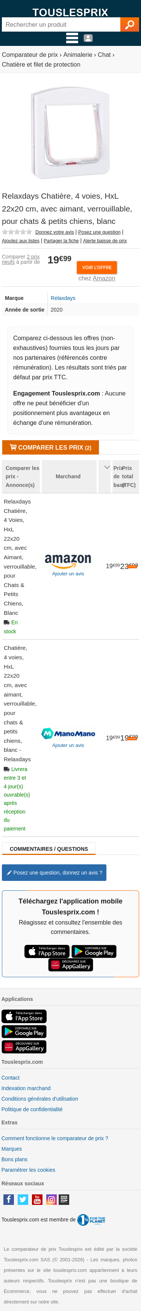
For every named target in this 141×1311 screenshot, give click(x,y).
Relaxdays (63, 298)
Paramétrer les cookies (28, 1170)
